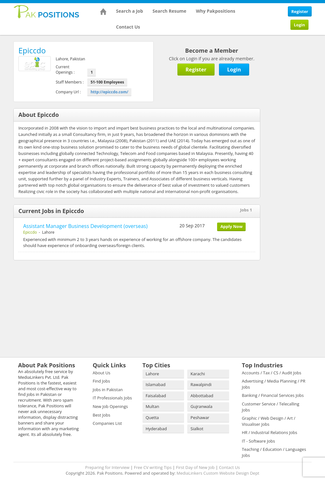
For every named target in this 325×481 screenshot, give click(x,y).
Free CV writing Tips (153, 467)
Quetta (152, 417)
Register (299, 11)
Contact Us (128, 27)
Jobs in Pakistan (108, 389)
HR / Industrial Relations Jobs (269, 432)
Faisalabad (156, 395)
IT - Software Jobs (258, 441)
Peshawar (199, 417)
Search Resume (170, 11)
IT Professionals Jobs (112, 398)
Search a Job (129, 11)
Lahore (152, 374)
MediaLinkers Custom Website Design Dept (217, 473)
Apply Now (231, 226)
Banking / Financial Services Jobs (273, 395)
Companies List (107, 423)
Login (299, 25)
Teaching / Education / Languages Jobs (274, 452)
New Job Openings (110, 406)
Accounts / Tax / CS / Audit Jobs (271, 373)
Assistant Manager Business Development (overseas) (85, 226)
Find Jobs (101, 381)
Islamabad (156, 384)
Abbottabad (201, 395)
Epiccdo (30, 232)
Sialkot (196, 428)
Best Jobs (101, 415)
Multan (152, 406)
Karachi (197, 374)
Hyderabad (156, 428)
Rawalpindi (200, 384)
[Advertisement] (297, 136)
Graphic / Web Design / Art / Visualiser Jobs (268, 421)
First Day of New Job (195, 467)
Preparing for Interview (107, 467)
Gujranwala (201, 406)
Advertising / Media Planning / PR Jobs (273, 384)
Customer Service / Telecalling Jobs (270, 407)
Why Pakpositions (215, 11)
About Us (101, 373)
